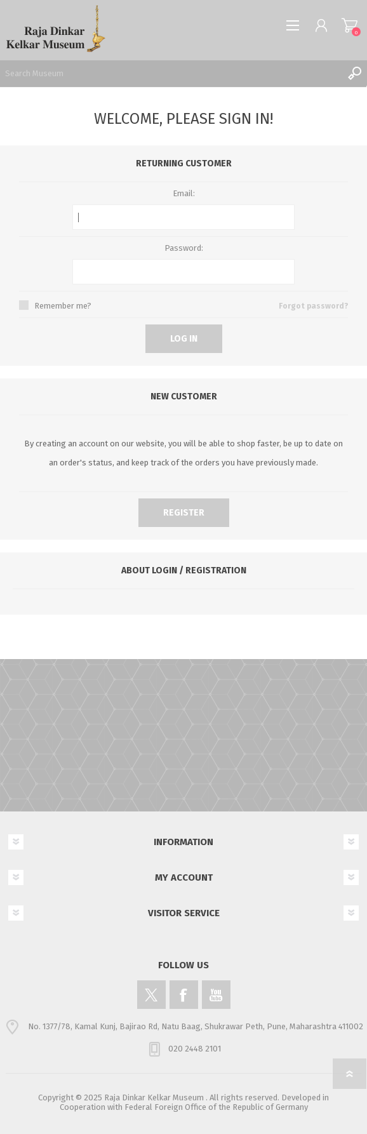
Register (183, 512)
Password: (183, 248)
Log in (183, 338)
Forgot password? (313, 306)
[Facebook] (184, 994)
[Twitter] (151, 994)
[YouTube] (216, 994)
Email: (184, 193)
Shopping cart (349, 25)
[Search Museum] (171, 73)
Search (354, 73)
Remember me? (62, 305)
